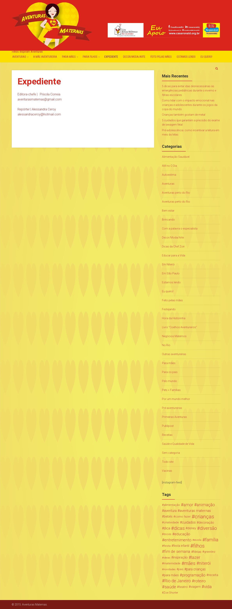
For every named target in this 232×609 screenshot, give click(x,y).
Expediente (111, 56)
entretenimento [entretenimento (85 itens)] (177, 540)
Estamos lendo (186, 56)
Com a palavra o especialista (179, 228)
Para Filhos (90, 56)
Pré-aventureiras (172, 408)
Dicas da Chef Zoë (173, 246)
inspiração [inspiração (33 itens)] (180, 557)
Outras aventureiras (174, 354)
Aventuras (19, 56)
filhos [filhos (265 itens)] (199, 545)
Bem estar (168, 210)
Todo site (167, 461)
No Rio (166, 345)
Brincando (168, 219)
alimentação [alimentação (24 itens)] (172, 505)
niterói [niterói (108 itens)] (205, 563)
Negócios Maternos (174, 336)
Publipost (168, 425)
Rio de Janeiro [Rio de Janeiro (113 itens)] (177, 581)
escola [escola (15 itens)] (197, 539)
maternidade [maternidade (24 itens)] (172, 563)
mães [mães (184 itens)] (190, 563)
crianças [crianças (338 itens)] (204, 516)
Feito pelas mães (161, 56)
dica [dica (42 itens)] (167, 528)
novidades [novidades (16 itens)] (170, 569)
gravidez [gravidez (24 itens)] (209, 551)
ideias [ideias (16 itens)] (167, 557)
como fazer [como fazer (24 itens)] (183, 516)
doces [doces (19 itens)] (167, 534)
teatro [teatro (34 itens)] (183, 587)
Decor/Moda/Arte (134, 56)
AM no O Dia (169, 165)
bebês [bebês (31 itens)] (168, 516)
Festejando (169, 309)
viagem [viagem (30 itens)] (195, 587)
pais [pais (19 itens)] (180, 569)
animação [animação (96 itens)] (206, 505)
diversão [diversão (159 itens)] (208, 528)
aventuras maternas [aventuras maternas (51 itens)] (195, 511)
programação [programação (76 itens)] (193, 575)
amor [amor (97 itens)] (188, 505)
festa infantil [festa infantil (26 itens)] (181, 546)
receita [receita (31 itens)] (213, 575)
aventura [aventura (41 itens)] (170, 511)
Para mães (69, 56)
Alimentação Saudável (175, 156)
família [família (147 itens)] (211, 540)
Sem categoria (171, 452)
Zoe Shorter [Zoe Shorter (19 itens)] (171, 592)
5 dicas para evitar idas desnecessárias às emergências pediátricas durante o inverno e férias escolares (189, 91)
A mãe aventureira (45, 56)
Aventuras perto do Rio (176, 192)
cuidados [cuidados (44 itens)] (189, 522)
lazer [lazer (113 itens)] (195, 557)
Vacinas (167, 470)
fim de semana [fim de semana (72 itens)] (177, 551)
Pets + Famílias (171, 390)
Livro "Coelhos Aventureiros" (179, 327)
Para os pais (170, 372)
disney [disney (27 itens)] (191, 528)
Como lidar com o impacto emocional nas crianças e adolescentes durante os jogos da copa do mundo (189, 105)
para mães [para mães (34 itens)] (171, 575)
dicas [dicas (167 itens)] (179, 528)
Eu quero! (206, 56)
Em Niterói (168, 264)
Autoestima (169, 174)
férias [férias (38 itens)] (197, 552)
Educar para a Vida (173, 255)
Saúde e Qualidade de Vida (178, 443)
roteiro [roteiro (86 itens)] (200, 581)
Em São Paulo (171, 273)
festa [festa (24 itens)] (167, 546)
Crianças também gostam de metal (183, 114)
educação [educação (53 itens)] (182, 534)
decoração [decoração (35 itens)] (206, 522)
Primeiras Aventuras (174, 416)
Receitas (167, 434)
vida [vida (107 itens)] (208, 586)
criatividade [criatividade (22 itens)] (171, 522)
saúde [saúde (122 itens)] (170, 586)
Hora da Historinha (173, 318)
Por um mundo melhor (176, 399)
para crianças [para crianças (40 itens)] (196, 569)
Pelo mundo (169, 381)
